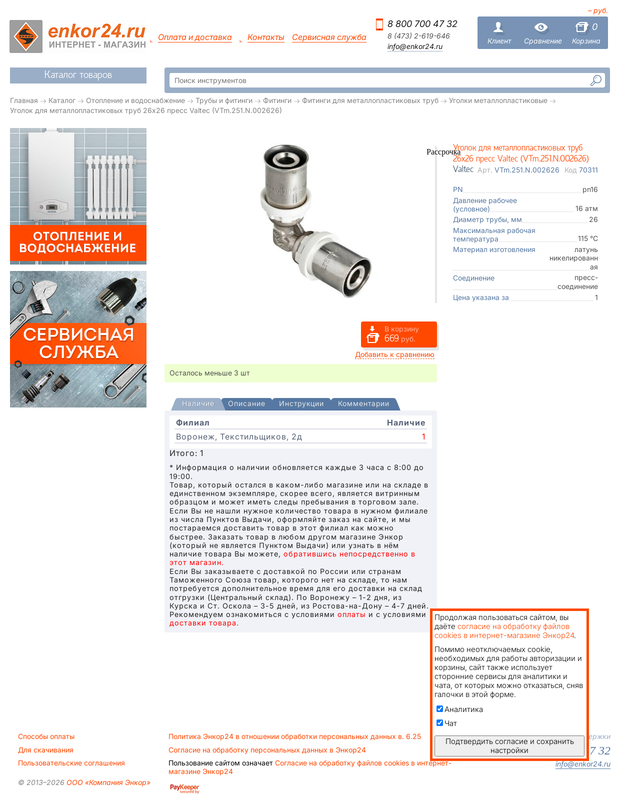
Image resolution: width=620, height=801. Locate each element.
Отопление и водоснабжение (135, 100)
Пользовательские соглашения (71, 763)
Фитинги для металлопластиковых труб (370, 100)
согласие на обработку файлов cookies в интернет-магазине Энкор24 (504, 631)
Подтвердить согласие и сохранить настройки (510, 745)
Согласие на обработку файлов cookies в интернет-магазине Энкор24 (310, 767)
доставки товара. (204, 622)
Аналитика (459, 709)
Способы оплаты (46, 736)
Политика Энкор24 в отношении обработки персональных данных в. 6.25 (294, 736)
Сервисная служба (329, 37)
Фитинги (277, 100)
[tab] (198, 404)
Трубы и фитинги (224, 100)
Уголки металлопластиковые (498, 100)
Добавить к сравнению (394, 354)
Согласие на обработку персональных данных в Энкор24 (267, 750)
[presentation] (198, 404)
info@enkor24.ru (415, 46)
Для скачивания (46, 750)
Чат (446, 723)
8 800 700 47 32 (423, 23)
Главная (24, 100)
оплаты (352, 614)
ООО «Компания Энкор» (107, 782)
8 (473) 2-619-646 (419, 36)
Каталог (62, 100)
